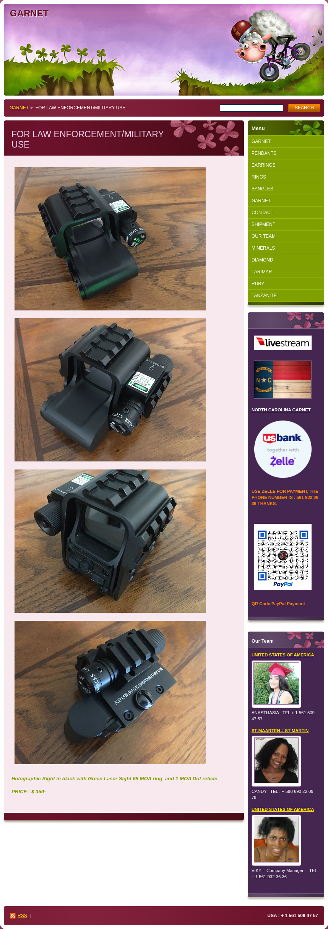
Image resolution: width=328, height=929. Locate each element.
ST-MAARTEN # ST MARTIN (280, 730)
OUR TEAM (264, 236)
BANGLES (262, 189)
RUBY (258, 283)
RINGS (259, 177)
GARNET (19, 107)
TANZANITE (264, 295)
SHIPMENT (263, 224)
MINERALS (263, 248)
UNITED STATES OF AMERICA (283, 655)
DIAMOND (262, 260)
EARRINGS (264, 165)
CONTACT (262, 212)
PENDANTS (264, 153)
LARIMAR (262, 271)
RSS (22, 915)
